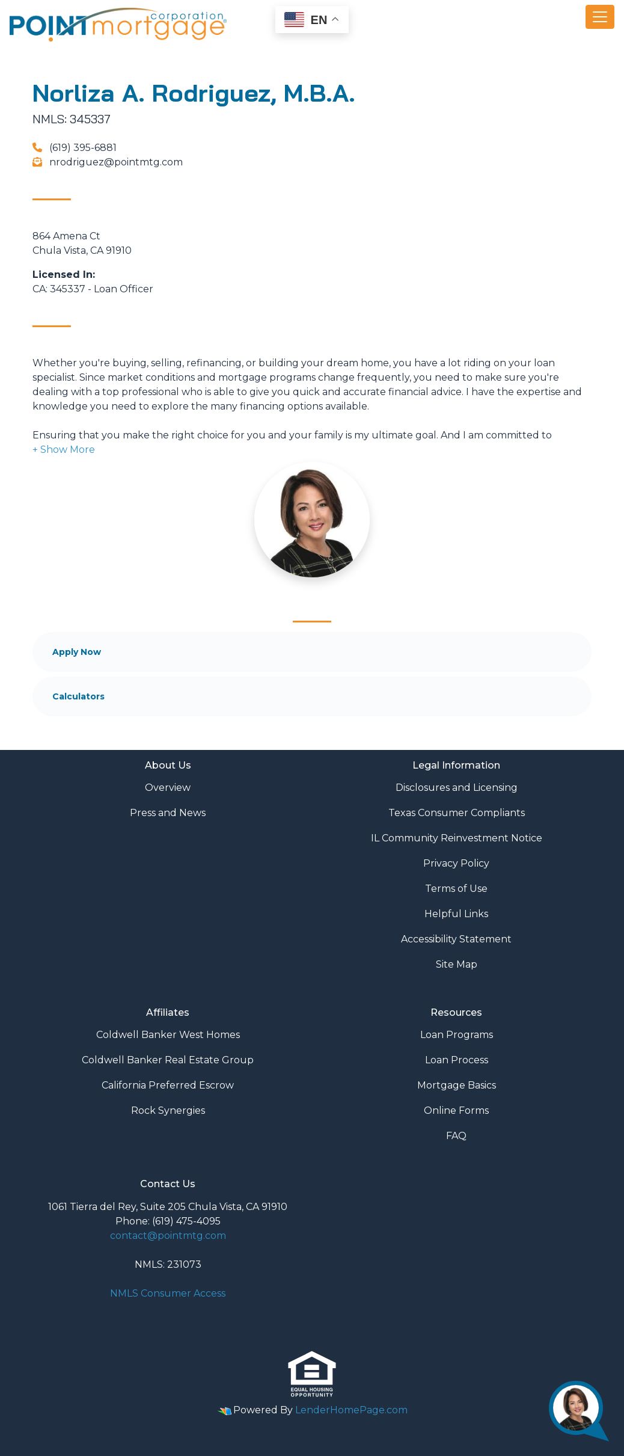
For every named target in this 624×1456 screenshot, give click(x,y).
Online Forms (456, 1110)
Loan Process (456, 1060)
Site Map (456, 964)
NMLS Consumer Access (167, 1293)
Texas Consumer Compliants (456, 813)
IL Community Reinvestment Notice (456, 838)
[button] (63, 449)
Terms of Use (456, 888)
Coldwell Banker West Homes (168, 1034)
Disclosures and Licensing (457, 787)
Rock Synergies (168, 1110)
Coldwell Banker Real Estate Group (168, 1060)
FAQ (456, 1135)
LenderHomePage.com (351, 1410)
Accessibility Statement (456, 939)
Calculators (78, 696)
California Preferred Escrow (168, 1085)
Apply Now (76, 652)
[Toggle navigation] (600, 17)
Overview (168, 787)
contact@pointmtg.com (168, 1235)
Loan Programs (456, 1034)
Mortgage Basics (456, 1085)
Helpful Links (456, 914)
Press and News (168, 813)
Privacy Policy (456, 863)
